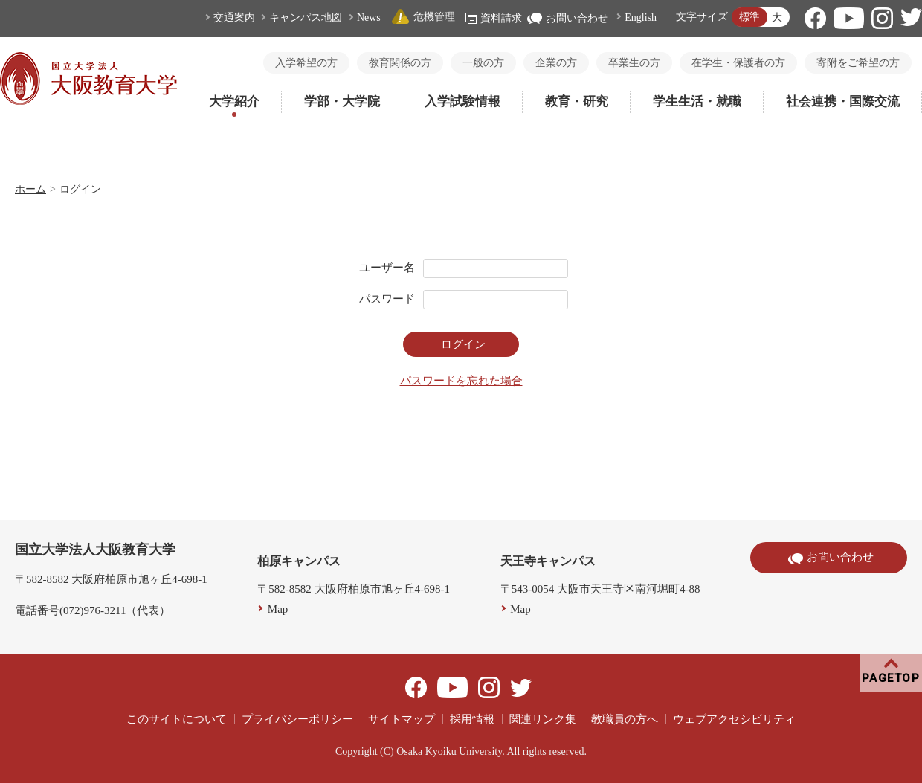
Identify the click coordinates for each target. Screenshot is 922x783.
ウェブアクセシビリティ (734, 719)
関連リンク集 (542, 719)
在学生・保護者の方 (738, 62)
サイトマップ (401, 719)
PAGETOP (891, 678)
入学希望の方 (306, 62)
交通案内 (234, 17)
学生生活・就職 (697, 101)
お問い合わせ (567, 18)
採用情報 (472, 719)
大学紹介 (234, 101)
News (369, 17)
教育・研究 (576, 101)
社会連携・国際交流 (843, 101)
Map (278, 609)
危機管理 (423, 16)
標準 (749, 16)
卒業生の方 (634, 62)
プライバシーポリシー (297, 719)
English (641, 17)
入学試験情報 (462, 101)
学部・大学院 (342, 101)
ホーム (30, 189)
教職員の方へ (624, 719)
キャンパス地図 (305, 17)
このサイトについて (176, 719)
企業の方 (556, 62)
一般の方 (483, 62)
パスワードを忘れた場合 (461, 381)
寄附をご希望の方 (858, 62)
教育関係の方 (400, 62)
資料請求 (493, 18)
